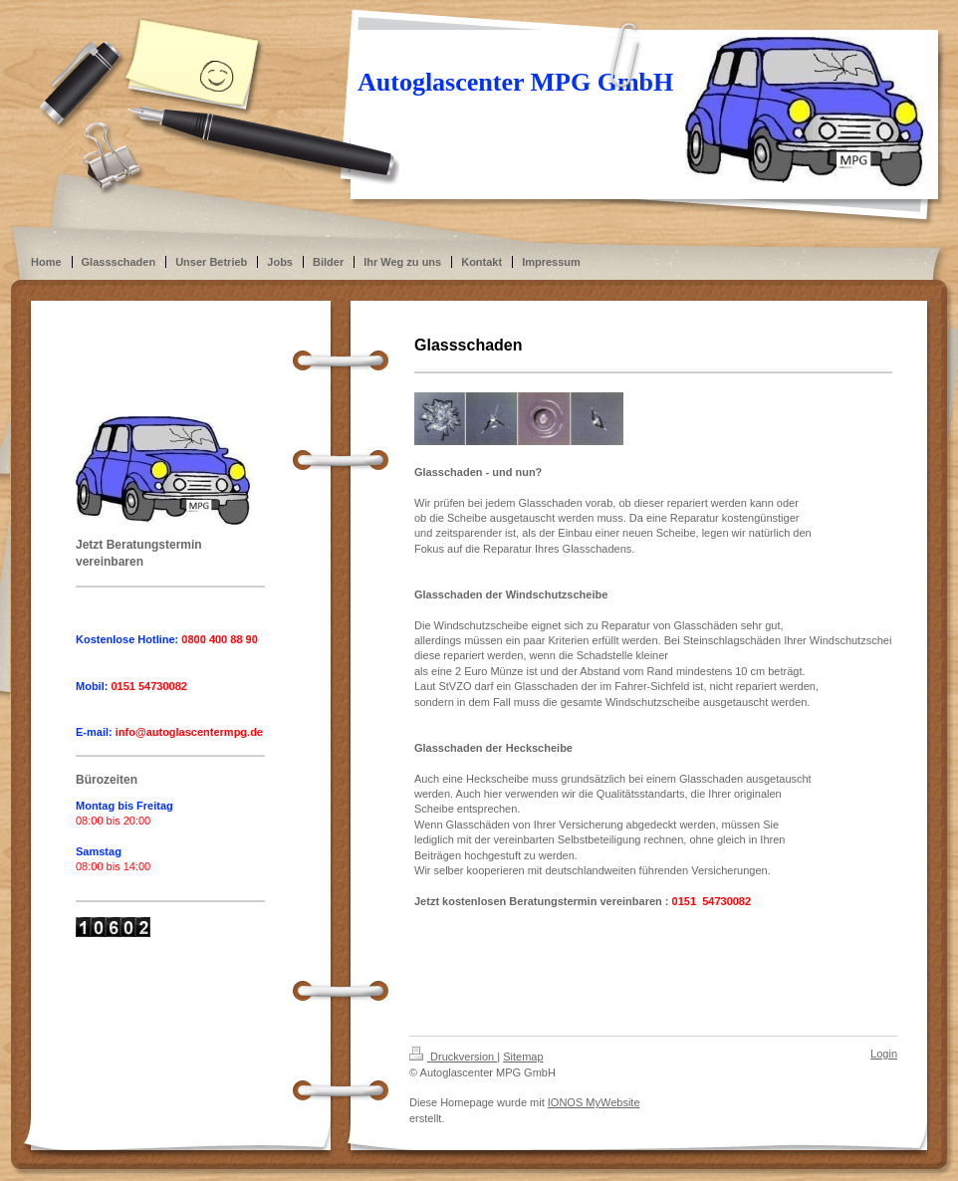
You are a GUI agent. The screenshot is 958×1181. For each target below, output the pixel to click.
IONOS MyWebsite (594, 1102)
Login (883, 1054)
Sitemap (523, 1057)
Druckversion (453, 1057)
